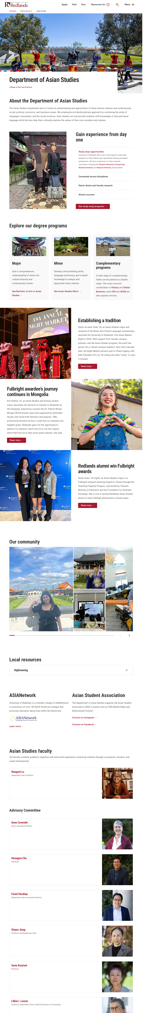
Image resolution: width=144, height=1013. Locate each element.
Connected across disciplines (93, 176)
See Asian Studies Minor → (67, 291)
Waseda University (86, 168)
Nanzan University (104, 168)
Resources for (100, 4)
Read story (87, 366)
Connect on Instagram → (84, 717)
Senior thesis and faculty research (96, 185)
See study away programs (93, 206)
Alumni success (87, 194)
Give (83, 4)
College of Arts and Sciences (20, 87)
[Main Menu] (130, 4)
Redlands (14, 11)
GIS (113, 291)
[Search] (117, 4)
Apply (64, 4)
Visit (74, 4)
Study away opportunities (91, 151)
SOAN (123, 291)
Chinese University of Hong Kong (112, 164)
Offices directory (27, 11)
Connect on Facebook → (84, 724)
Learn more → (16, 726)
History (115, 287)
